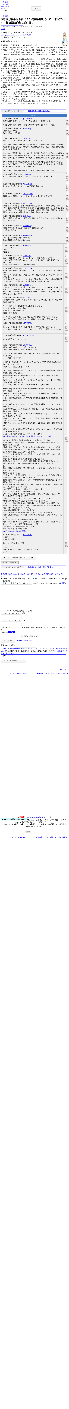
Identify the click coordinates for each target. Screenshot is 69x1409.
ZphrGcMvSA (27, 535)
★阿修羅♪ (5, 2)
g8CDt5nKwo (27, 119)
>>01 (4, 325)
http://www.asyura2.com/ (35, 822)
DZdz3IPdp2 (27, 256)
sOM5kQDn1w (28, 194)
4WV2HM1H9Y (28, 335)
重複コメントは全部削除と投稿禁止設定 (17, 653)
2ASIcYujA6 (27, 216)
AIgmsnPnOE (27, 184)
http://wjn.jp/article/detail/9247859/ (14, 531)
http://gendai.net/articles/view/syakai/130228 (16, 35)
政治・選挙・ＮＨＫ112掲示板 (57, 678)
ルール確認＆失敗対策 (23, 645)
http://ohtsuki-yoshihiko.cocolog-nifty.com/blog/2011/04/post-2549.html (27, 436)
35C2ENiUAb (27, 297)
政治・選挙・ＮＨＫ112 (5, 6)
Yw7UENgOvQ (28, 285)
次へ (61, 674)
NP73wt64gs (27, 128)
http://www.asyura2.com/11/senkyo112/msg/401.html (12, 24)
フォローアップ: (7, 661)
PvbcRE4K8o (27, 174)
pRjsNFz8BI (27, 245)
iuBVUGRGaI (27, 323)
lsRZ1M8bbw (27, 235)
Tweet (3, 29)
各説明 (62, 583)
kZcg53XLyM (27, 345)
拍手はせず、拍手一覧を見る (39, 111)
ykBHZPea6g (27, 226)
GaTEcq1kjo (27, 138)
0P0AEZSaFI (27, 203)
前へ (66, 674)
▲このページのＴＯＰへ (19, 678)
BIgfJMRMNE (28, 268)
